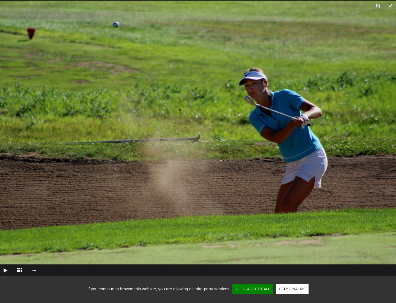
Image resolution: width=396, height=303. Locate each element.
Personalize (292, 289)
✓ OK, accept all (252, 289)
